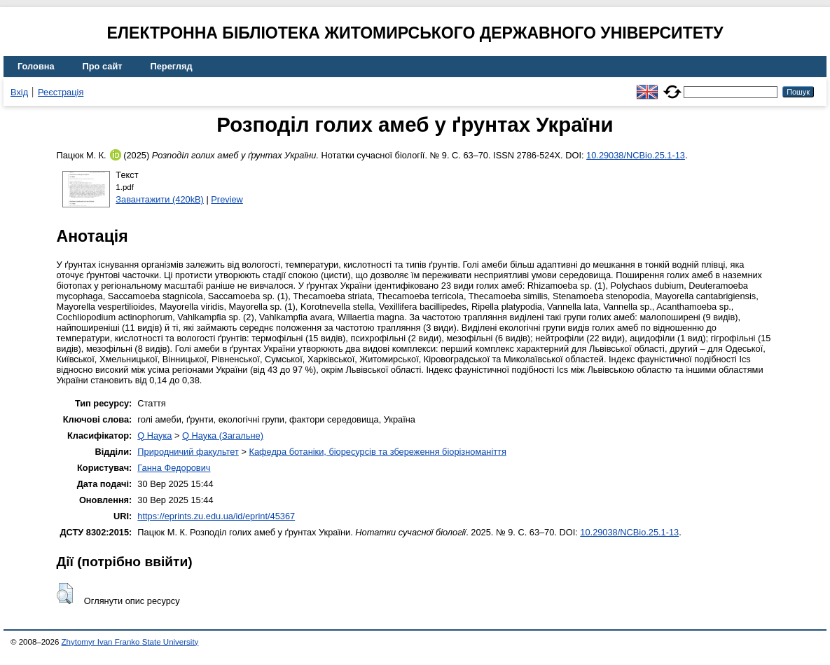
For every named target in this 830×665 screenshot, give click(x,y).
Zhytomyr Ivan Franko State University (130, 642)
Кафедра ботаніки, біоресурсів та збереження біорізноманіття (377, 451)
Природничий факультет (188, 451)
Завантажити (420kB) (160, 199)
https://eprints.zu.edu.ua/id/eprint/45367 (216, 516)
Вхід (19, 92)
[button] (65, 593)
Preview (227, 199)
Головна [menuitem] (36, 66)
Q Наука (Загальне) (222, 435)
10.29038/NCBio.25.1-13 (635, 155)
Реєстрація (60, 92)
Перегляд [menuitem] (172, 66)
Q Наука (154, 435)
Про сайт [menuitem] (103, 66)
